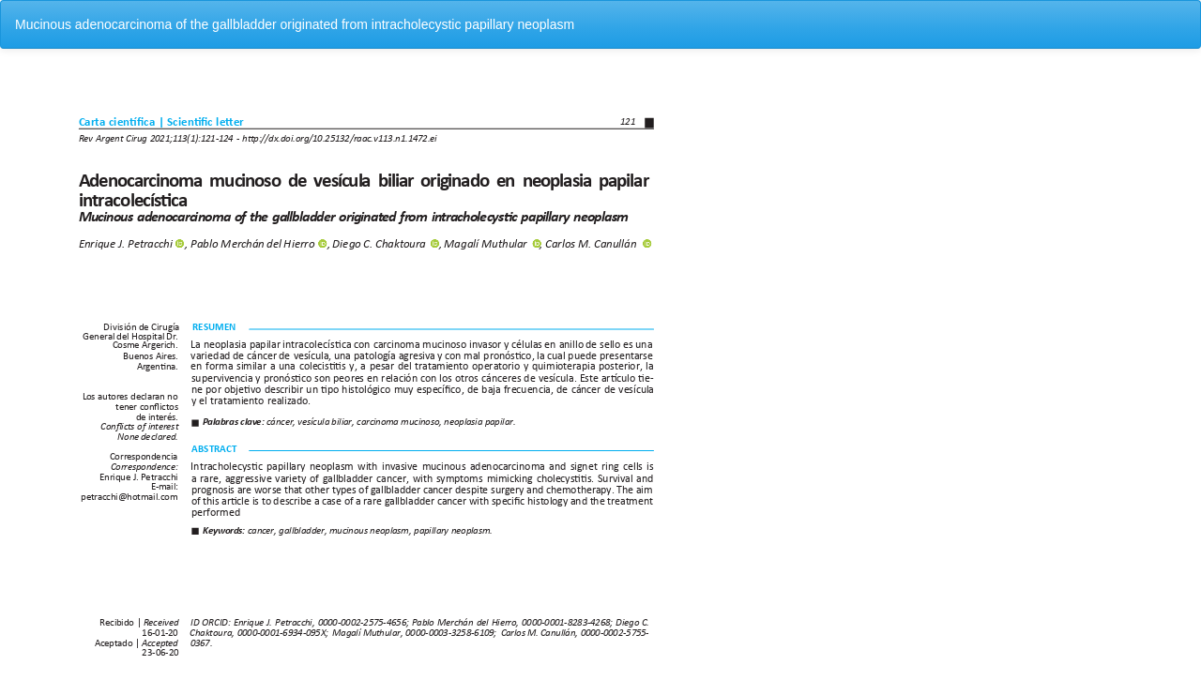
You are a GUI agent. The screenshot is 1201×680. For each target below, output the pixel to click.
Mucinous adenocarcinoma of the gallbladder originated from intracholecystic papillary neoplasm (294, 24)
